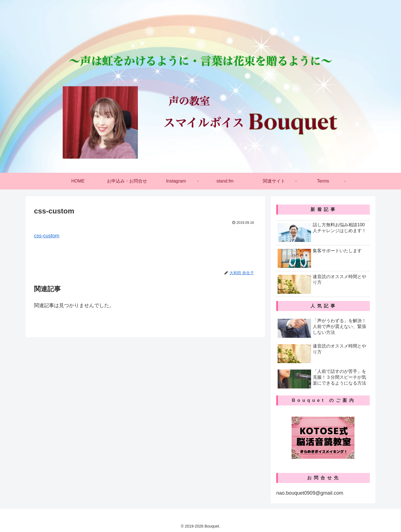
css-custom (46, 236)
